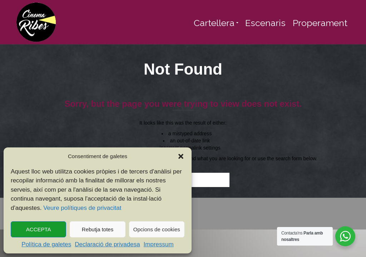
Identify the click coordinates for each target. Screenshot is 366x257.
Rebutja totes (97, 229)
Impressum (159, 244)
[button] (180, 156)
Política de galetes (46, 244)
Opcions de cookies (156, 229)
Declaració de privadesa (107, 244)
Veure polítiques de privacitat (82, 208)
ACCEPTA (38, 229)
